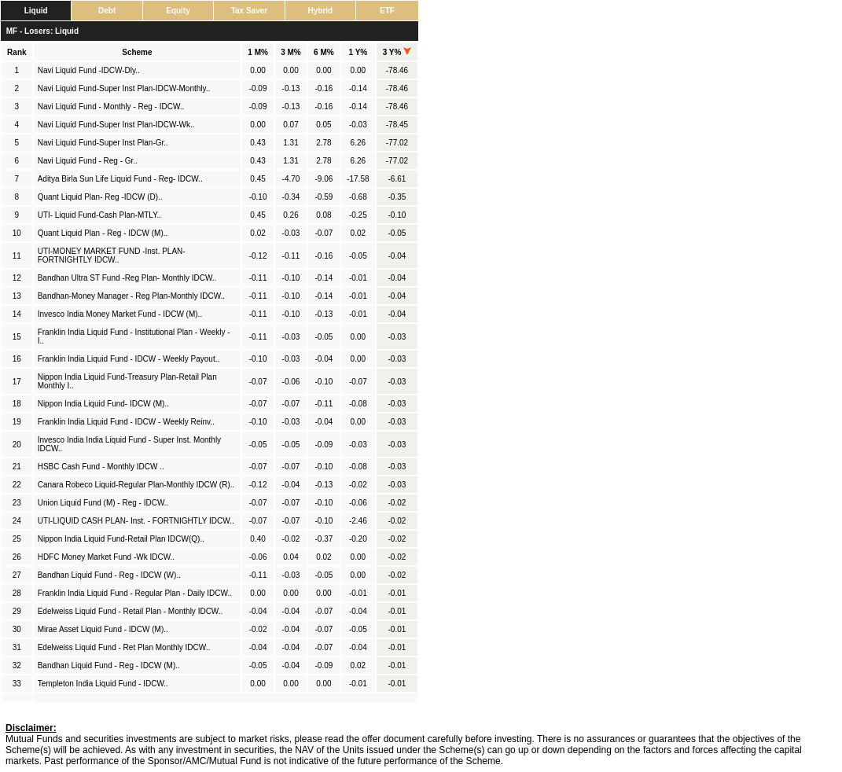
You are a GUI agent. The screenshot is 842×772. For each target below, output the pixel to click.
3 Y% (397, 52)
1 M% (258, 52)
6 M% (324, 52)
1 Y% (357, 52)
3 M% (291, 52)
